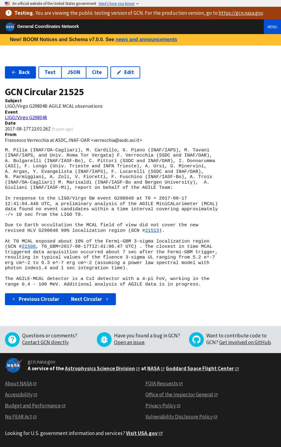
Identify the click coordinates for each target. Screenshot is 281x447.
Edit (125, 72)
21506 (29, 246)
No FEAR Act (18, 416)
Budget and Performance (33, 405)
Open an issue (129, 342)
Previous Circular (35, 299)
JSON (73, 72)
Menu (272, 26)
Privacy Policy (160, 405)
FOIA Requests (161, 383)
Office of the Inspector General (179, 394)
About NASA (18, 383)
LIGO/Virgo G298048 (26, 117)
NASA (153, 368)
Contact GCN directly (45, 342)
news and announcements (146, 39)
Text (50, 72)
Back (20, 72)
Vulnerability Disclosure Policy (179, 416)
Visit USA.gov (142, 433)
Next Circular (90, 299)
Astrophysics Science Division (100, 368)
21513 (152, 230)
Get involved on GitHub (245, 342)
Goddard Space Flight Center (200, 368)
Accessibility (19, 394)
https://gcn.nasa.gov (241, 13)
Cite (97, 72)
